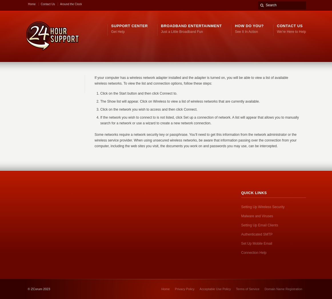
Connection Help (254, 253)
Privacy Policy (184, 289)
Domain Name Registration (283, 289)
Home (32, 4)
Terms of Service (247, 289)
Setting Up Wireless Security (263, 207)
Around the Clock (71, 4)
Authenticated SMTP (257, 234)
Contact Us (48, 4)
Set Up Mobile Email (256, 244)
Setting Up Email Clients (259, 225)
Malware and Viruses (257, 216)
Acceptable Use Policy (215, 289)
